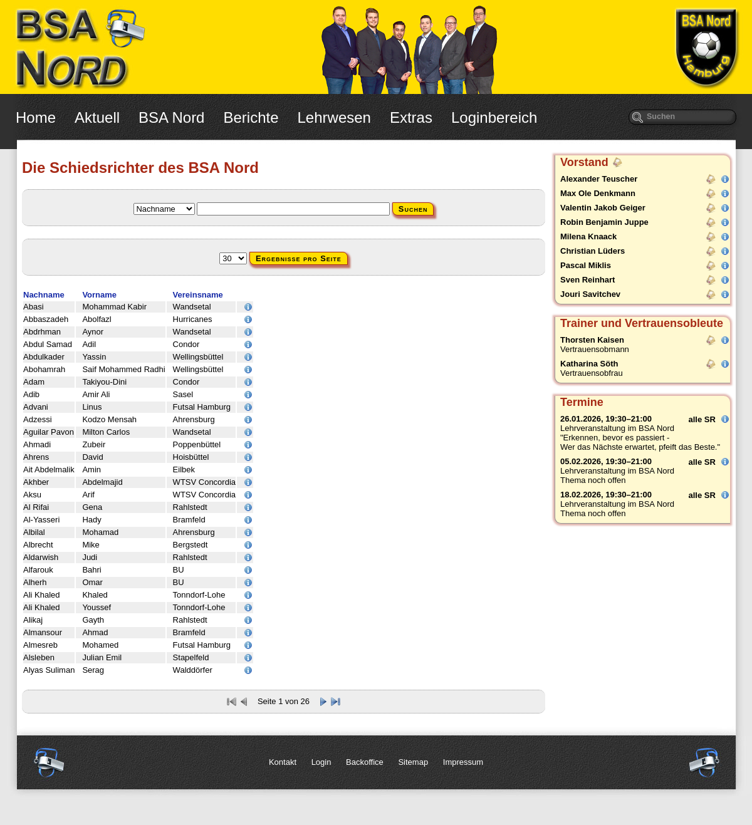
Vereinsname (198, 294)
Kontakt (282, 762)
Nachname (44, 294)
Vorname (99, 294)
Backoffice (365, 762)
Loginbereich (494, 117)
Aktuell (97, 117)
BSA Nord (171, 117)
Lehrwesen (334, 117)
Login (321, 762)
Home (36, 117)
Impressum (463, 762)
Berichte (250, 117)
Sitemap (413, 762)
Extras (411, 117)
